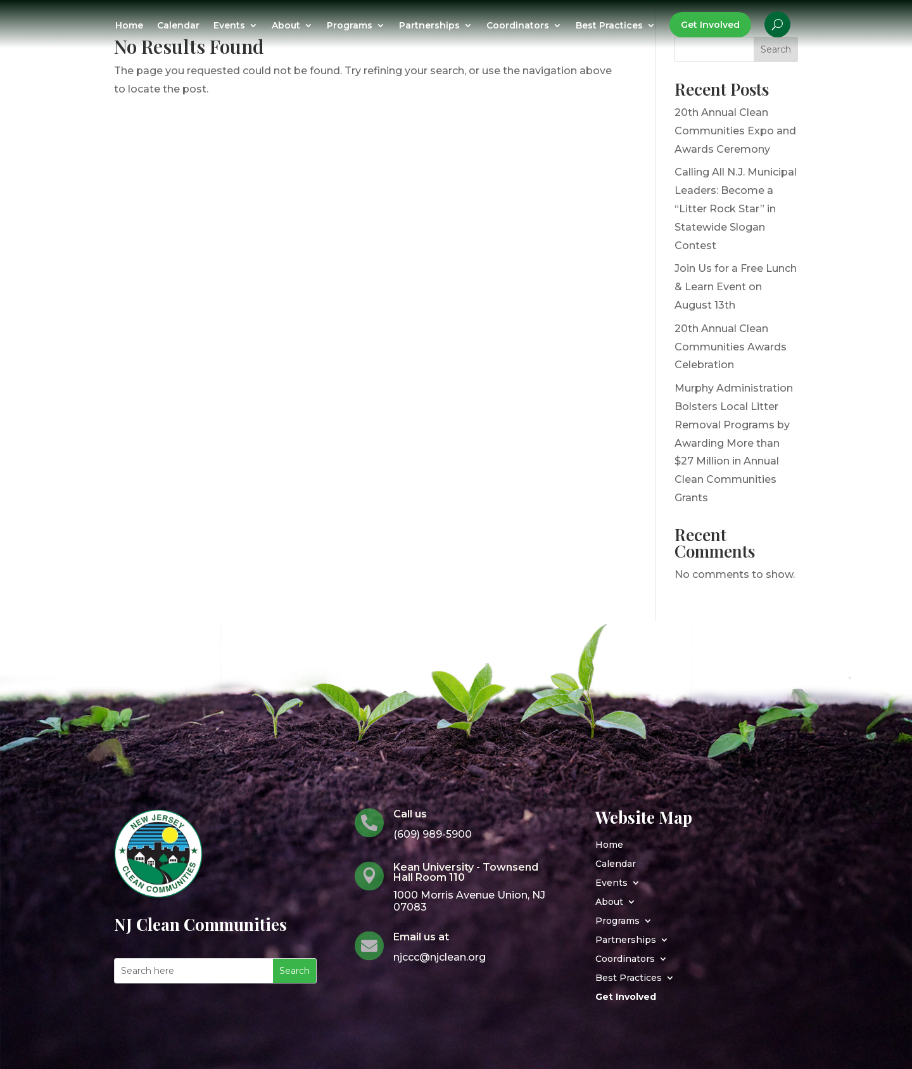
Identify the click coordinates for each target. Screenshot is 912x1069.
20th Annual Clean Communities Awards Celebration (730, 347)
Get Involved (710, 24)
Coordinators (517, 26)
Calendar (178, 26)
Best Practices (609, 26)
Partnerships (429, 26)
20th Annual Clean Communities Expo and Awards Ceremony (735, 130)
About (286, 26)
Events (229, 26)
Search (776, 49)
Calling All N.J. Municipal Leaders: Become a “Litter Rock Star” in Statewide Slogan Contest (735, 208)
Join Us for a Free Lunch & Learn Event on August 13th (735, 286)
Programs (349, 26)
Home (129, 26)
